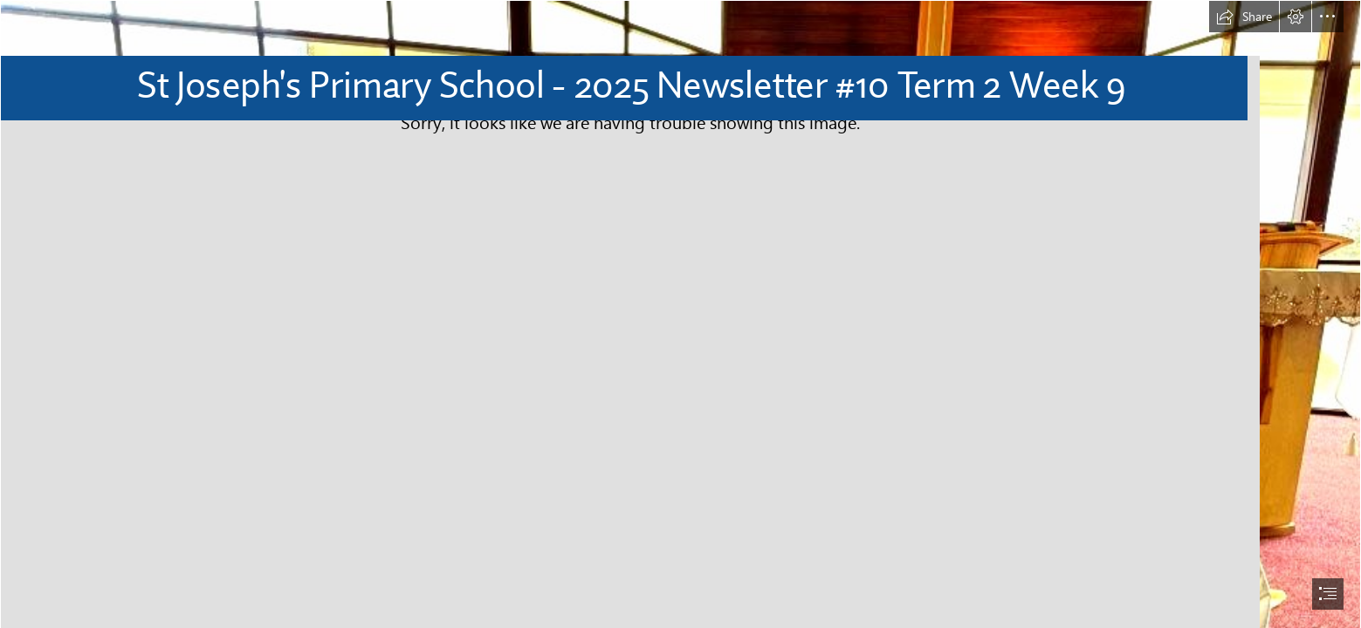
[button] (1244, 16)
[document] (680, 314)
